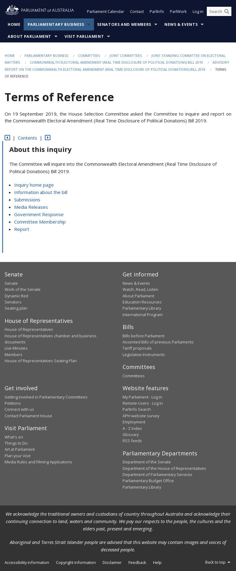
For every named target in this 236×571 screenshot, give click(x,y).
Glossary (131, 434)
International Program (143, 314)
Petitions (13, 403)
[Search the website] (219, 11)
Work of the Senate (23, 289)
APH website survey (141, 415)
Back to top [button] (218, 562)
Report (21, 229)
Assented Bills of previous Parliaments (158, 342)
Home (14, 24)
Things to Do (16, 443)
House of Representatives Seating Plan (41, 361)
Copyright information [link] (76, 562)
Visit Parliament (84, 36)
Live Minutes (16, 348)
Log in (198, 11)
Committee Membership (40, 222)
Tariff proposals (137, 348)
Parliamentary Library (142, 308)
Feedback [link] (137, 562)
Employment (134, 422)
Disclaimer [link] (112, 562)
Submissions (27, 200)
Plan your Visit (17, 455)
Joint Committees (126, 55)
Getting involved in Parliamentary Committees (46, 397)
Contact (137, 11)
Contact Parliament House (28, 415)
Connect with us (19, 409)
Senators (13, 302)
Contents (27, 138)
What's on (14, 437)
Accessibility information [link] (27, 562)
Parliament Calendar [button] (105, 11)
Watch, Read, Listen (140, 289)
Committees (89, 55)
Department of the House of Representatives (164, 468)
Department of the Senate (147, 462)
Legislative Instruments (144, 354)
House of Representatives (29, 329)
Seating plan (16, 308)
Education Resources (142, 302)
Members (13, 354)
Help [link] (157, 562)
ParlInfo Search (137, 409)
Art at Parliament (20, 449)
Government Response (39, 215)
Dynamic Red (16, 296)
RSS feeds (132, 441)
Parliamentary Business (56, 24)
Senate (11, 283)
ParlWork (178, 11)
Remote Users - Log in (143, 403)
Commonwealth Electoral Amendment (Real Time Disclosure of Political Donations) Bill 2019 (116, 62)
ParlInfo (157, 11)
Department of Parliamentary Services (157, 474)
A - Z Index (132, 428)
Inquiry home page (34, 185)
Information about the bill (40, 192)
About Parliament (29, 36)
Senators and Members (124, 24)
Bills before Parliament (143, 336)
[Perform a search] (226, 11)
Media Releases (31, 207)
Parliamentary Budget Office (148, 481)
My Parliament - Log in (142, 397)
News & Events (181, 24)
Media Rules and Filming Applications (38, 462)
